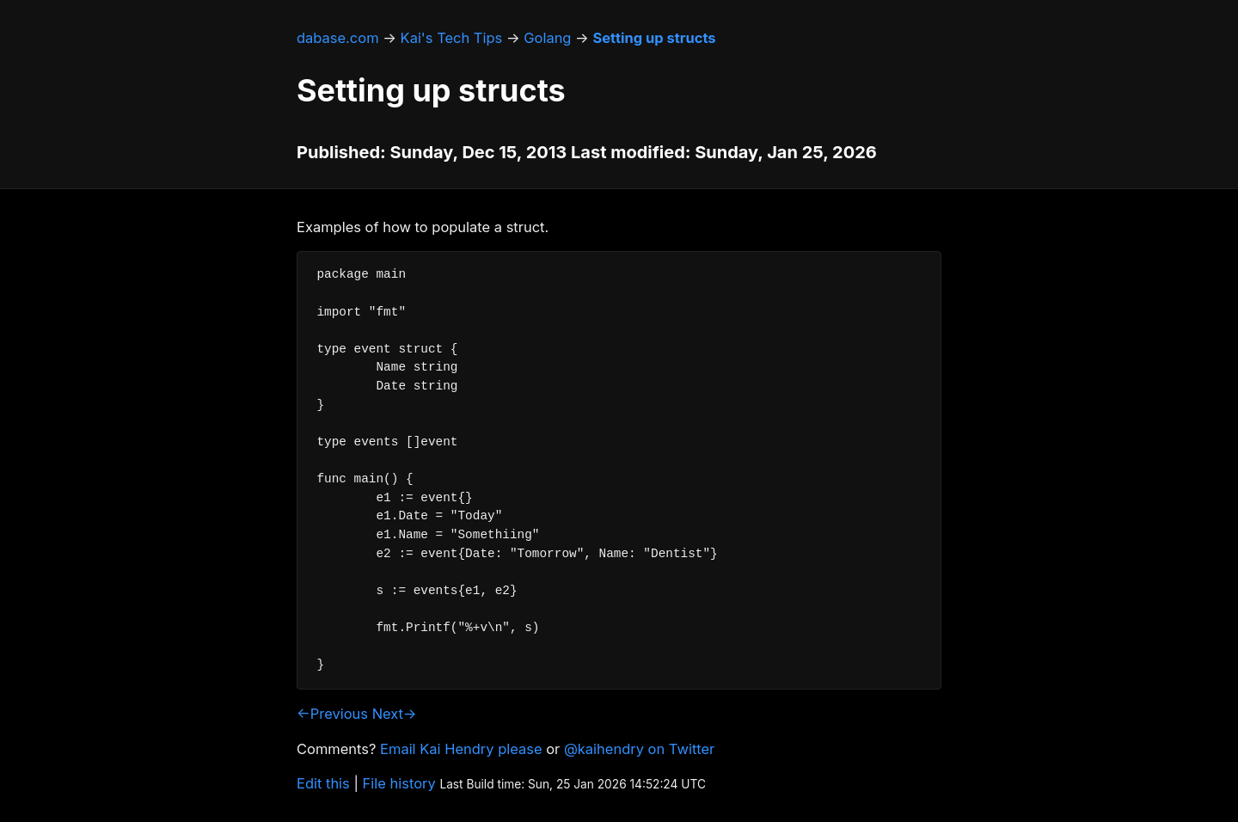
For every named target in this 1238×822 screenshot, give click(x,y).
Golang (547, 37)
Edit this (323, 783)
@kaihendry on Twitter (639, 749)
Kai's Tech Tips (452, 37)
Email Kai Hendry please (461, 749)
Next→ (394, 713)
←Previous (332, 713)
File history (399, 783)
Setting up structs (653, 37)
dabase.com (338, 37)
